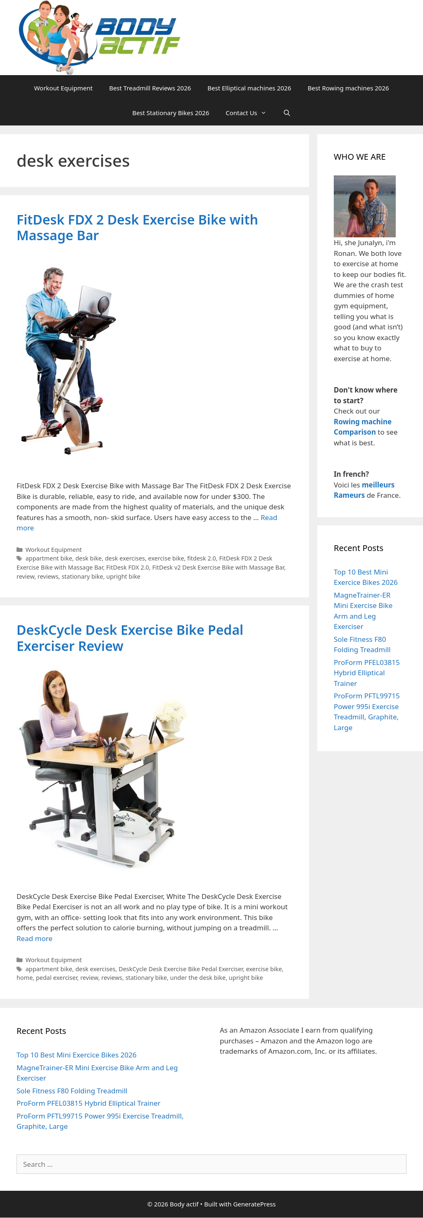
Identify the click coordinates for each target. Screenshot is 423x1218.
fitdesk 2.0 (201, 558)
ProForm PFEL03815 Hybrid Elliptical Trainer (367, 672)
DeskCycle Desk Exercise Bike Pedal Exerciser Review (130, 637)
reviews (48, 576)
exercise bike (166, 558)
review (25, 576)
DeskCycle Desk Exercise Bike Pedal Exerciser (181, 969)
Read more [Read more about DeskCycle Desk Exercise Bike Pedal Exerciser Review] (34, 938)
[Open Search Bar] (287, 112)
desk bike (88, 558)
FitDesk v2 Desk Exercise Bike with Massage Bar (218, 567)
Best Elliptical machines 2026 (249, 88)
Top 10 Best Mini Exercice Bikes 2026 (76, 1055)
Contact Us (250, 112)
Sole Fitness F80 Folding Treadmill (72, 1090)
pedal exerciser (56, 977)
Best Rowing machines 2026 (348, 88)
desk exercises (125, 558)
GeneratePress (254, 1204)
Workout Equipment (63, 88)
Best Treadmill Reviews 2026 (150, 88)
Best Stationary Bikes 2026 (170, 113)
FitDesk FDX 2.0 (127, 567)
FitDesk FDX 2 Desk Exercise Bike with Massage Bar (137, 227)
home (25, 977)
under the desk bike (198, 977)
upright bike (123, 576)
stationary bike (82, 576)
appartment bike (49, 558)
